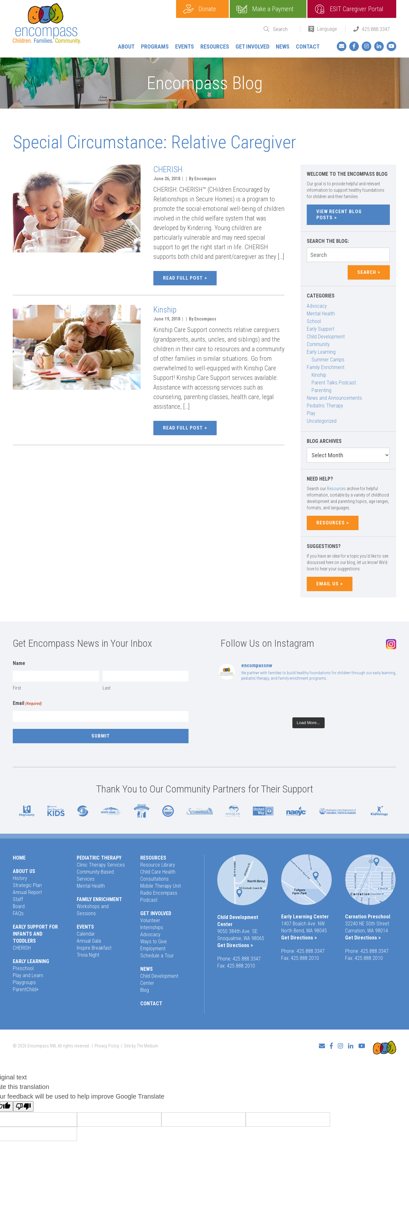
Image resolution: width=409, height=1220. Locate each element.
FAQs (18, 913)
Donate (207, 9)
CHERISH (167, 169)
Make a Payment (273, 9)
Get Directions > (235, 945)
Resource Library (157, 865)
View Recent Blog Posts (339, 214)
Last (107, 688)
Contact (308, 46)
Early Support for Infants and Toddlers (35, 934)
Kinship (164, 309)
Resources (214, 46)
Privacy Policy (107, 1043)
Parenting (321, 390)
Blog (144, 990)
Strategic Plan (27, 885)
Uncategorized (321, 421)
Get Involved (252, 46)
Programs (155, 46)
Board (19, 906)
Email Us (327, 584)
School (314, 321)
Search (366, 272)
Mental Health (321, 314)
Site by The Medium (141, 1043)
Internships (151, 927)
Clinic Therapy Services (101, 865)
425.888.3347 (376, 29)
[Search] (282, 29)
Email (27, 703)
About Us (24, 871)
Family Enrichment (325, 367)
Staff (18, 899)
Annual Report (27, 892)
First (17, 688)
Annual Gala (89, 941)
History (20, 878)
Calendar (86, 934)
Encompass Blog (205, 83)
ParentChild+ (26, 989)
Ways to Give (153, 941)
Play (311, 413)
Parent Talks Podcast (334, 383)
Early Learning (321, 352)
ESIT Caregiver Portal (356, 9)
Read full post (183, 278)
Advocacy (317, 306)
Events (184, 46)
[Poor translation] (23, 1101)
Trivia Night (88, 955)
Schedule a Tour (157, 956)
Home (19, 858)
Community (318, 344)
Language (327, 29)
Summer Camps (328, 360)
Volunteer (150, 920)
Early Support (320, 329)
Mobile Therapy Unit (160, 886)
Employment (153, 949)
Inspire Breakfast (94, 948)
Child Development (326, 337)
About (126, 46)
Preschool (23, 968)
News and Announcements (334, 398)
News (282, 46)
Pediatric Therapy (325, 406)
